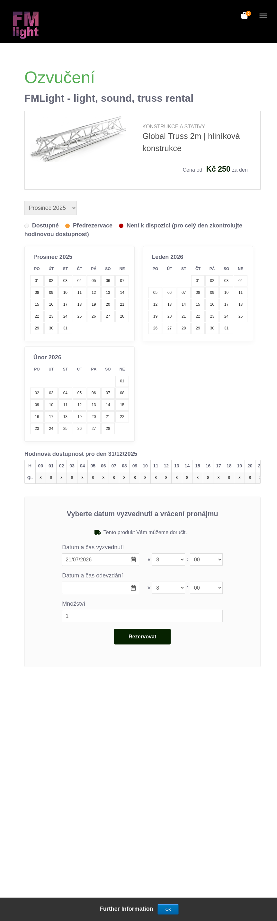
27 (169, 328)
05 (155, 292)
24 (226, 316)
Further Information (127, 909)
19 (155, 316)
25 (240, 316)
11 (240, 292)
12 (155, 304)
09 (212, 292)
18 (240, 304)
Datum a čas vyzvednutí (93, 547)
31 (65, 328)
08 (198, 292)
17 (226, 304)
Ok (168, 909)
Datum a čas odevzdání (92, 575)
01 (198, 280)
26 (155, 328)
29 (198, 328)
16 (212, 304)
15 (198, 304)
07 (184, 292)
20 (169, 316)
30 (212, 328)
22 (198, 316)
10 (226, 292)
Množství (73, 604)
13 (169, 304)
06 (169, 292)
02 (212, 280)
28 (184, 328)
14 (184, 304)
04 (240, 280)
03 (226, 280)
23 (212, 316)
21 (184, 316)
